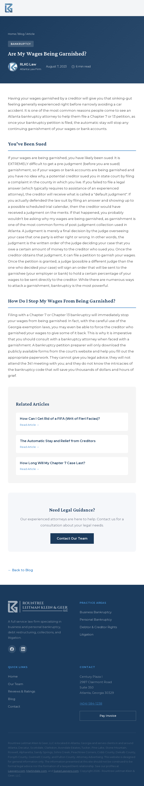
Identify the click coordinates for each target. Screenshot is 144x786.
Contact (14, 706)
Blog (21, 33)
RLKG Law (28, 64)
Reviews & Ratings (21, 691)
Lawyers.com (16, 770)
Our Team (15, 684)
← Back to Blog (20, 570)
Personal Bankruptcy (96, 619)
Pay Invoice (108, 716)
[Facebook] (12, 649)
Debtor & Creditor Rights (98, 627)
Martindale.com (36, 770)
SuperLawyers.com (66, 770)
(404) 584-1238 (91, 703)
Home (12, 33)
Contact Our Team (72, 538)
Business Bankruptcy (96, 612)
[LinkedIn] (23, 649)
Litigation (86, 634)
